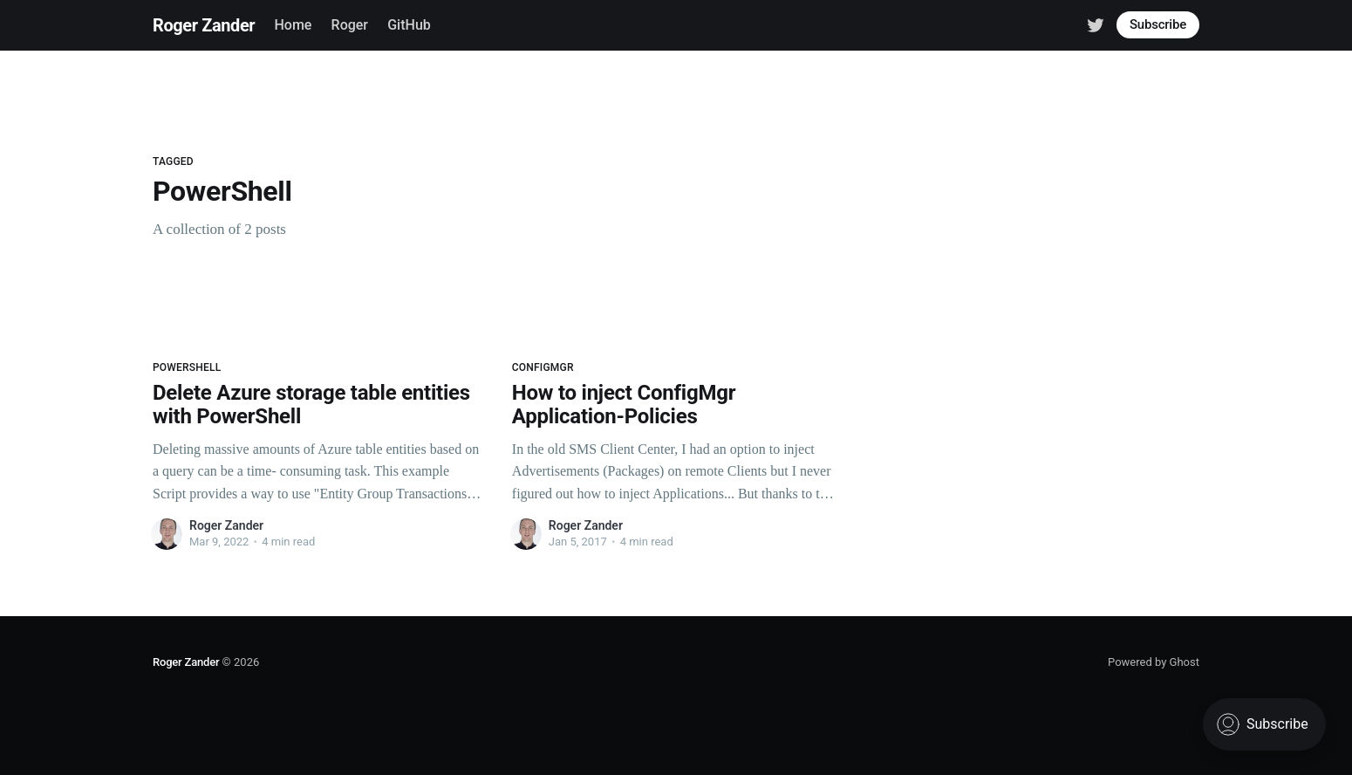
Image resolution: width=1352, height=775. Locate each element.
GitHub (409, 25)
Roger (349, 25)
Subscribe (1158, 24)
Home (292, 25)
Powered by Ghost (1153, 662)
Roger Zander (204, 25)
